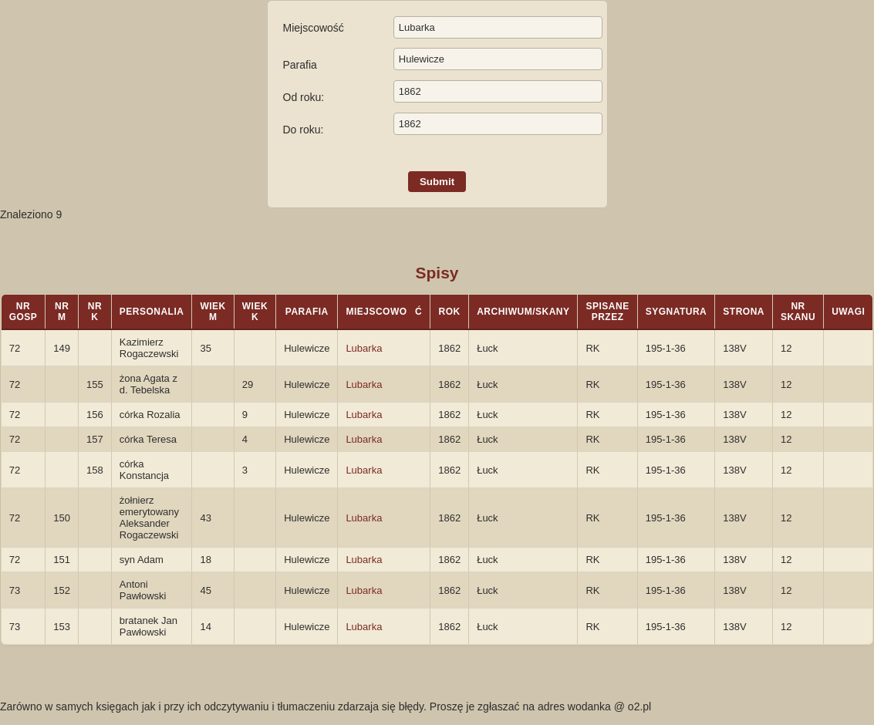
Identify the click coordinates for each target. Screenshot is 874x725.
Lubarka (364, 348)
